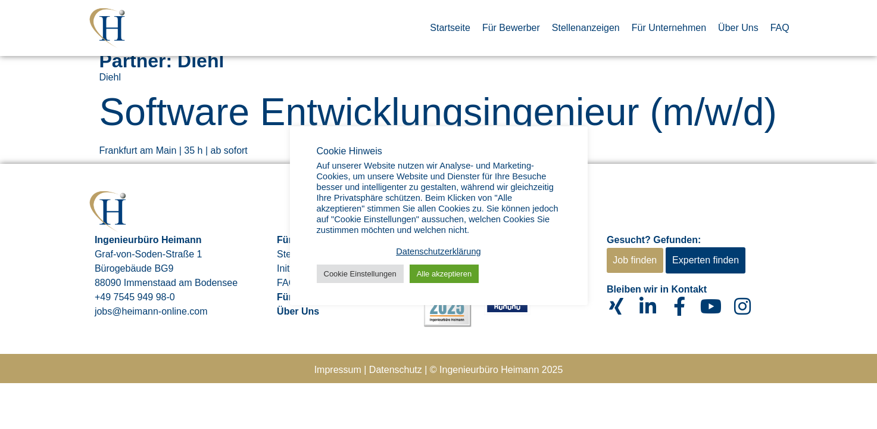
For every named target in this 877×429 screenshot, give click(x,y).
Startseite (450, 28)
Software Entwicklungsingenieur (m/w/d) (438, 112)
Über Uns (738, 28)
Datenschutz (395, 370)
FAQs (289, 283)
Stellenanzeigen (586, 28)
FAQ (779, 28)
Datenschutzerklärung (438, 251)
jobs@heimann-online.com (151, 311)
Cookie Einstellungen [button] (360, 273)
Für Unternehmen (669, 28)
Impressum (337, 370)
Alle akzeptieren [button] (444, 273)
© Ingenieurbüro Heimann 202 (494, 370)
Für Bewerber (511, 28)
